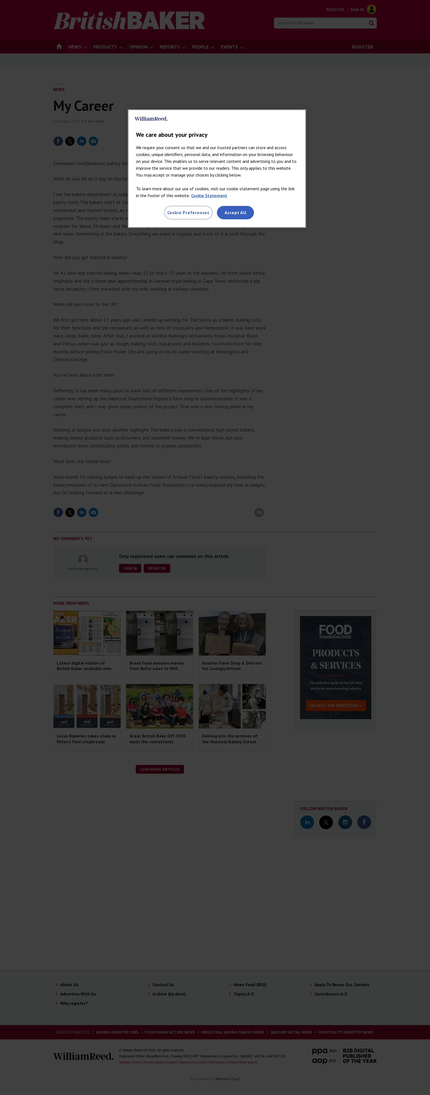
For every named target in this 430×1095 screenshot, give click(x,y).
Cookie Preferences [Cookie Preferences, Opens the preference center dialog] (188, 212)
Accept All (236, 212)
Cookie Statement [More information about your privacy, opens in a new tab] (209, 195)
